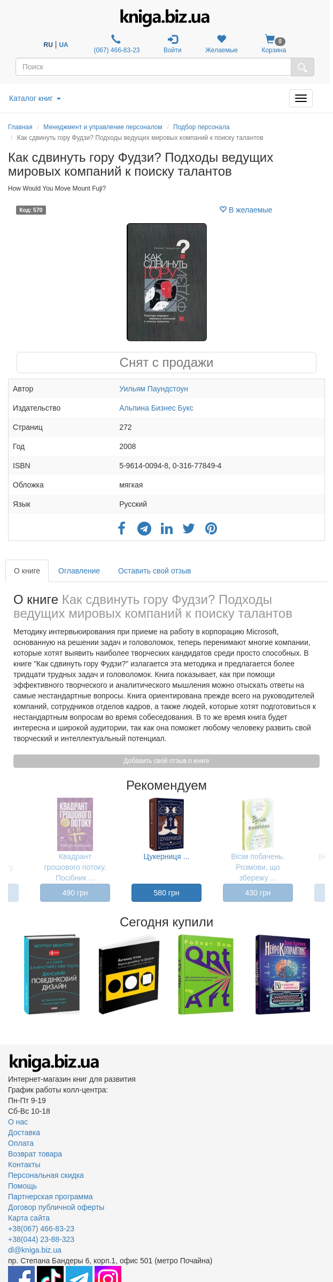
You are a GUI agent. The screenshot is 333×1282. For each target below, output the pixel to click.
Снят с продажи (167, 362)
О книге (27, 571)
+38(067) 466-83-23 (41, 1228)
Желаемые (221, 44)
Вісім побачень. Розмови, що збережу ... (258, 867)
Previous (9, 974)
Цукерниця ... (167, 856)
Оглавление (79, 571)
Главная (20, 127)
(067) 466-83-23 (116, 44)
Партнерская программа (50, 1196)
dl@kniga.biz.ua (34, 1250)
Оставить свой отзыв (154, 571)
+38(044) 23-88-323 (41, 1239)
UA (63, 45)
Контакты (24, 1164)
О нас (18, 1122)
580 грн (167, 892)
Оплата (21, 1143)
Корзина (273, 44)
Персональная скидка (46, 1175)
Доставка (24, 1132)
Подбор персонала (201, 127)
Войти (173, 44)
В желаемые (245, 210)
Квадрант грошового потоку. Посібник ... (75, 867)
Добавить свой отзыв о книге (166, 761)
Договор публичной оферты (56, 1207)
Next (323, 974)
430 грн (258, 892)
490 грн (75, 892)
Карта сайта (29, 1218)
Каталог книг (35, 98)
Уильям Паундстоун (153, 388)
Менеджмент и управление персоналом (102, 127)
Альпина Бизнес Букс (156, 408)
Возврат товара (35, 1154)
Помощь (22, 1186)
